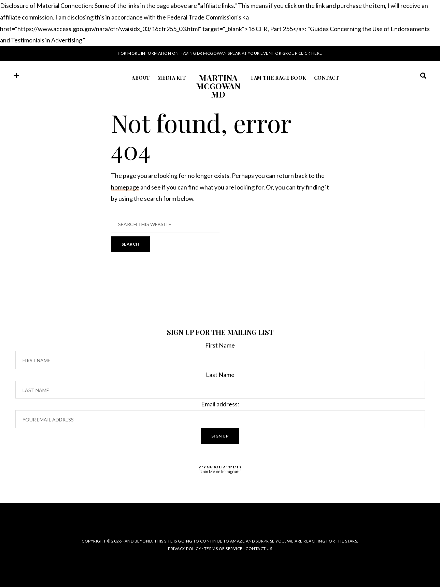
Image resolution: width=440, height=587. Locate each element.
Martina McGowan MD (218, 86)
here (316, 53)
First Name (220, 345)
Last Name (220, 374)
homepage (125, 187)
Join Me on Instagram (220, 471)
